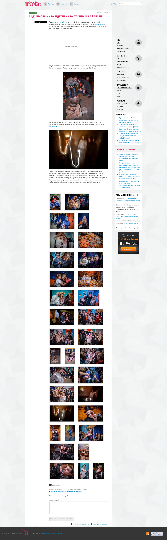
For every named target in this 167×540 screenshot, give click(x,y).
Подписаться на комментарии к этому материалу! (66, 491)
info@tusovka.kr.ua (45, 533)
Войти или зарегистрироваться (81, 524)
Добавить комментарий (61, 519)
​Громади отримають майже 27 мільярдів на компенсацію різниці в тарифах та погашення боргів (129, 176)
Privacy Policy (57, 533)
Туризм (119, 90)
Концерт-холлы (121, 80)
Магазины (120, 106)
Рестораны (120, 45)
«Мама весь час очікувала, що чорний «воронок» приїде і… (128, 201)
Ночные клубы (121, 59)
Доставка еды (121, 51)
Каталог (77, 4)
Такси (118, 96)
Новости (64, 4)
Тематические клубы (123, 67)
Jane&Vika (63, 22)
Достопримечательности (124, 88)
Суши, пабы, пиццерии (123, 48)
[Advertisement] (131, 23)
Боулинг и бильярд (122, 61)
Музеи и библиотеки (123, 77)
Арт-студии (120, 109)
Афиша (51, 4)
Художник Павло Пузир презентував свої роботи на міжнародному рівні (128, 120)
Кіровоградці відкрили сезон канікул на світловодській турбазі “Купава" (128, 136)
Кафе (118, 43)
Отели (118, 93)
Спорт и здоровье (122, 103)
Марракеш (99, 24)
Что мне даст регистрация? (100, 524)
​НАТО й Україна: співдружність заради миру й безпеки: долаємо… (127, 216)
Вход (114, 3)
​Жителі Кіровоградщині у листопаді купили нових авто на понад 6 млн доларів (129, 170)
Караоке (119, 64)
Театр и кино (121, 74)
